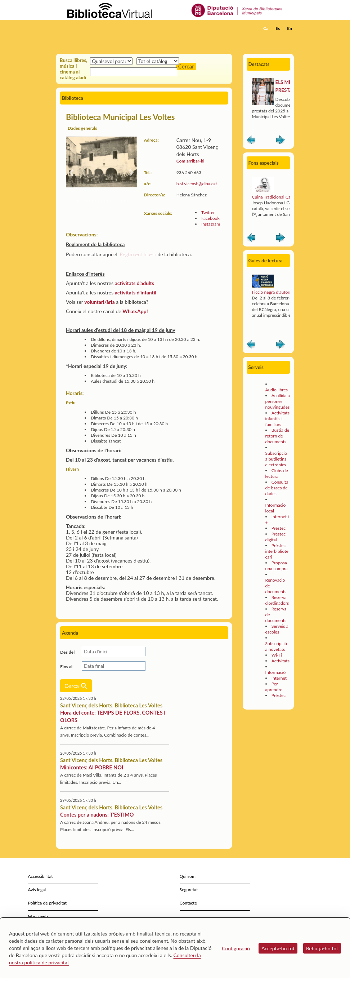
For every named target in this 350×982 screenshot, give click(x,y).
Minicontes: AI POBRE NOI (91, 767)
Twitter (208, 212)
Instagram (210, 224)
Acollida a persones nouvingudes (277, 401)
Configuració (236, 948)
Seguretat (189, 889)
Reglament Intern (138, 254)
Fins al (66, 666)
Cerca (76, 685)
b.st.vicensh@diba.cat (196, 183)
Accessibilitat (40, 876)
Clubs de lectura (276, 473)
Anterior (251, 141)
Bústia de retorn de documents (277, 435)
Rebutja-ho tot (322, 948)
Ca (265, 28)
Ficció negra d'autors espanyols (281, 292)
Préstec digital (275, 536)
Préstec (279, 528)
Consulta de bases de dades (276, 487)
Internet (279, 678)
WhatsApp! (135, 311)
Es (277, 28)
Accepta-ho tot (278, 948)
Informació (275, 672)
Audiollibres (276, 389)
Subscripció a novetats (276, 646)
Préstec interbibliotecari (276, 551)
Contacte (188, 903)
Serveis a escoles (276, 629)
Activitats (281, 660)
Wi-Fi (277, 655)
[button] (290, 38)
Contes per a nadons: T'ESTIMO (97, 815)
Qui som (188, 876)
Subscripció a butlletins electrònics (276, 458)
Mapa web (38, 916)
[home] (85, 28)
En (289, 28)
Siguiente (280, 141)
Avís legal (37, 889)
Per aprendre (273, 686)
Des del (67, 652)
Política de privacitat (47, 903)
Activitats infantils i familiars (277, 418)
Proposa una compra (276, 565)
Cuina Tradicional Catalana (277, 197)
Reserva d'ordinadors (277, 600)
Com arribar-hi (190, 161)
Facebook (210, 218)
